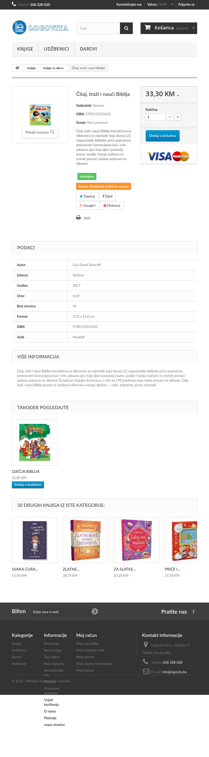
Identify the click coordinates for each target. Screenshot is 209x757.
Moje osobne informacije (94, 664)
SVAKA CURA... (25, 569)
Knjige (25, 49)
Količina (152, 110)
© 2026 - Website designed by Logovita (41, 743)
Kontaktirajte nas (129, 4)
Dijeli (107, 196)
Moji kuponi (85, 670)
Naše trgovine (54, 664)
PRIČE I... (172, 569)
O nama (50, 711)
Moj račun (86, 635)
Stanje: (81, 122)
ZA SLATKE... (125, 569)
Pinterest (111, 205)
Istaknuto (19, 664)
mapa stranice (54, 724)
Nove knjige (53, 650)
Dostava (50, 682)
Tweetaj (87, 196)
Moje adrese (85, 657)
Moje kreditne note (90, 650)
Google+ (88, 205)
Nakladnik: (84, 105)
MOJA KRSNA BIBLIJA (31, 471)
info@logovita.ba (174, 672)
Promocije (51, 643)
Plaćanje (50, 718)
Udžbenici (56, 49)
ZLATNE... (71, 569)
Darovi (88, 49)
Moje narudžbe (87, 643)
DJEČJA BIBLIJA (77, 471)
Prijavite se (186, 4)
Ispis (87, 218)
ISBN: (80, 114)
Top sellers (52, 657)
